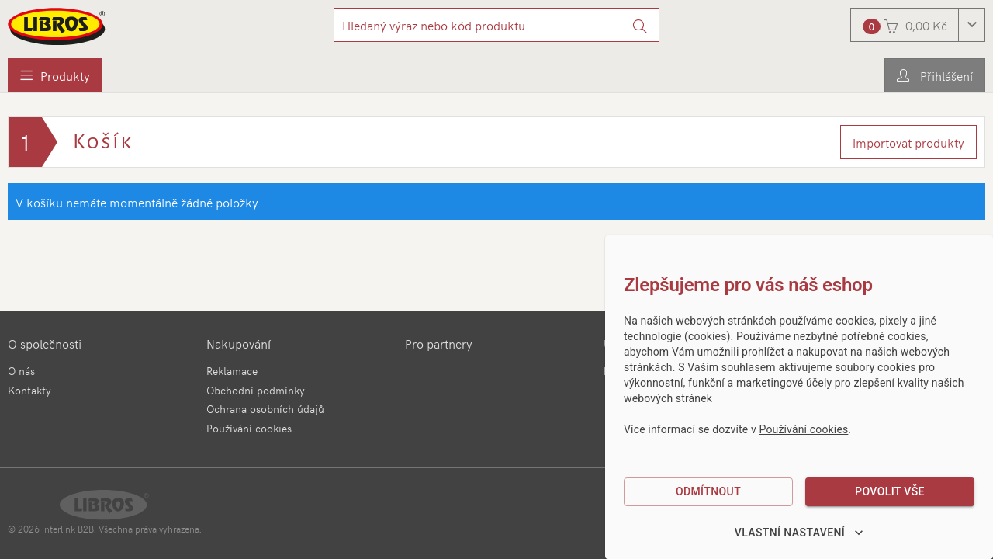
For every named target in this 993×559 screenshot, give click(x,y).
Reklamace (232, 370)
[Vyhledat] (640, 25)
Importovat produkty (908, 142)
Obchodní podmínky (255, 390)
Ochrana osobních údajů (265, 408)
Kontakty (29, 390)
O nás (21, 370)
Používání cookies (249, 428)
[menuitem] (55, 75)
